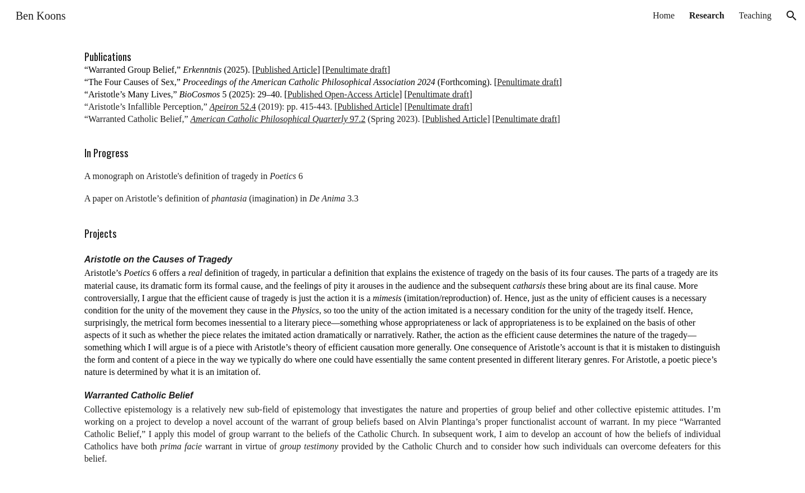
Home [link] (664, 15)
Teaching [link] (755, 15)
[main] (402, 262)
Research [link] (706, 15)
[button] (791, 15)
